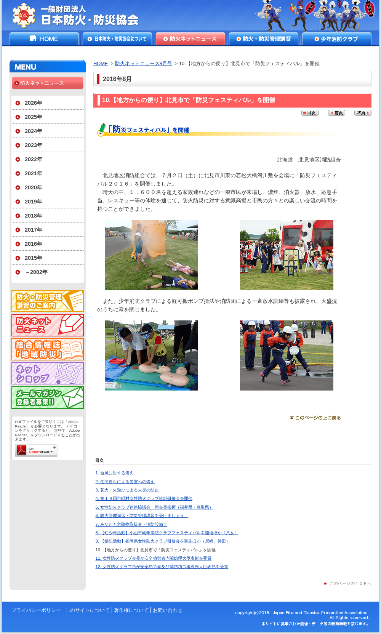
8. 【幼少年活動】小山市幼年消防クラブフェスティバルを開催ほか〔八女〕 (167, 532)
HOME (44, 38)
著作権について (131, 610)
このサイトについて (87, 610)
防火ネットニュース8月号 (143, 63)
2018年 (33, 216)
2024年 (33, 131)
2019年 (33, 202)
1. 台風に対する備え (115, 473)
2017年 (33, 230)
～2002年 (36, 272)
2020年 (33, 187)
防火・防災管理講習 (263, 38)
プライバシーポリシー (36, 610)
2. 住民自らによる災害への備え (125, 481)
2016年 (33, 244)
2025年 (33, 117)
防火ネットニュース (190, 38)
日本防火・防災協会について (117, 38)
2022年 (33, 159)
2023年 (33, 145)
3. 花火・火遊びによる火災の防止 (127, 490)
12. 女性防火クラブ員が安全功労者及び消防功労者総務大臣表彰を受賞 (162, 566)
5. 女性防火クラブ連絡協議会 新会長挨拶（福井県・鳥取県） (154, 507)
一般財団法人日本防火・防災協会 (81, 15)
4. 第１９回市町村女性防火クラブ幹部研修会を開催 (144, 498)
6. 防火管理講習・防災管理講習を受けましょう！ (142, 515)
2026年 (33, 103)
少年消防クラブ (336, 38)
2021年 (33, 173)
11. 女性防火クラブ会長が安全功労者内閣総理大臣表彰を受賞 (154, 558)
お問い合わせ (167, 610)
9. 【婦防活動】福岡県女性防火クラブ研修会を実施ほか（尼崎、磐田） (163, 541)
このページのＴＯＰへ (350, 583)
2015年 (33, 258)
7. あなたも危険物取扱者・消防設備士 (131, 524)
